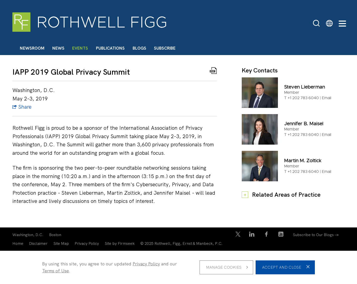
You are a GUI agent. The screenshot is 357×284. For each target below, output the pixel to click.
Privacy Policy (87, 243)
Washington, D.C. (27, 234)
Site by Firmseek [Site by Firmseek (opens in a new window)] (120, 243)
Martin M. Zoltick (303, 161)
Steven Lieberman (304, 87)
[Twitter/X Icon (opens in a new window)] (238, 235)
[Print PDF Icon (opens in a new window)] (213, 71)
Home (17, 243)
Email (326, 97)
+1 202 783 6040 (303, 97)
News (58, 48)
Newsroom (32, 48)
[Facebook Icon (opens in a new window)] (266, 235)
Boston (55, 234)
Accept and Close (281, 267)
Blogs (139, 48)
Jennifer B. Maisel (303, 124)
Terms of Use (55, 271)
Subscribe (165, 48)
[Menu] (342, 23)
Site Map (61, 243)
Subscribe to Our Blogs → (316, 234)
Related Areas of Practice (286, 194)
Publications (110, 48)
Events (80, 48)
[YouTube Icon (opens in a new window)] (280, 235)
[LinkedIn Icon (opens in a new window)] (251, 235)
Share (21, 106)
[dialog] (178, 267)
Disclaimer (38, 243)
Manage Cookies (223, 267)
